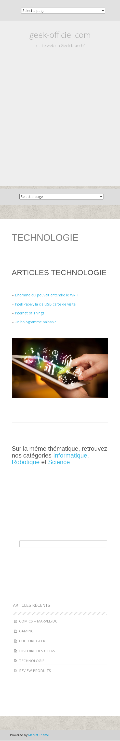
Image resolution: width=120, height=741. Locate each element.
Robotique (25, 462)
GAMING (26, 631)
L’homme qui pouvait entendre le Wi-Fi (46, 295)
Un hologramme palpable (36, 321)
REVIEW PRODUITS (35, 670)
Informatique (70, 455)
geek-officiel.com (60, 34)
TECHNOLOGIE (31, 660)
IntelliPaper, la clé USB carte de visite (45, 304)
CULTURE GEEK (32, 640)
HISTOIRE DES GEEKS (37, 650)
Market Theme (38, 735)
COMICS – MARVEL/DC (38, 621)
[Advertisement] (60, 126)
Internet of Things (29, 313)
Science (59, 462)
